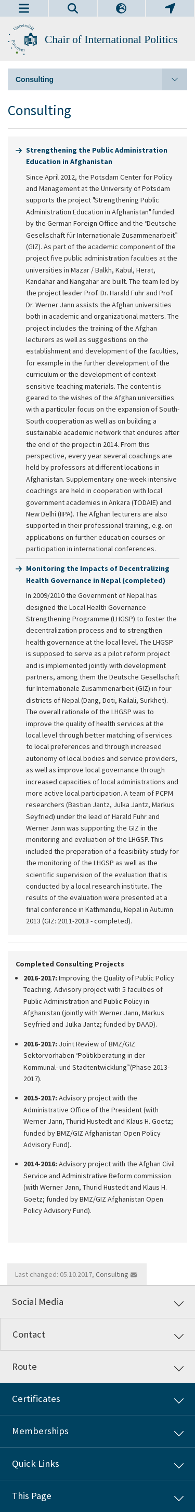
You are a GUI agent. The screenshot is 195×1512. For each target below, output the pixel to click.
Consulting (101, 79)
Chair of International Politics (111, 39)
